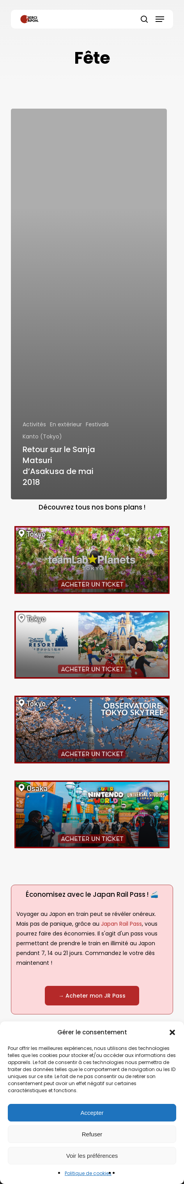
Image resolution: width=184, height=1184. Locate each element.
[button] (172, 1032)
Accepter (91, 1112)
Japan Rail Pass (121, 924)
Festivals (97, 424)
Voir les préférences (92, 1155)
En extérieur (66, 424)
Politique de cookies (88, 1173)
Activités (34, 424)
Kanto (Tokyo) (42, 436)
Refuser (92, 1134)
